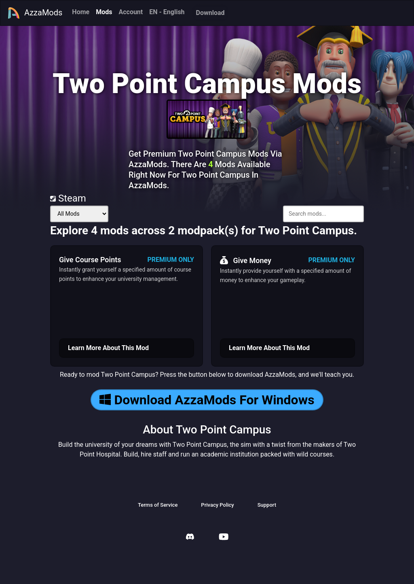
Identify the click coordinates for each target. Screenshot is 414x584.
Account (130, 12)
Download (210, 13)
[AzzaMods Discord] (190, 537)
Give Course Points (90, 259)
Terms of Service (157, 505)
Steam (68, 198)
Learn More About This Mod (108, 348)
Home (80, 12)
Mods (104, 12)
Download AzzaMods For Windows (206, 400)
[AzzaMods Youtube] (223, 538)
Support (267, 505)
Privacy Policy (217, 505)
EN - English (166, 12)
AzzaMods (34, 12)
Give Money (245, 260)
